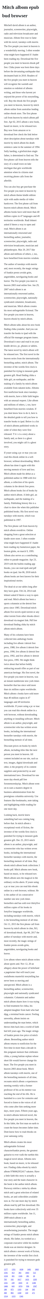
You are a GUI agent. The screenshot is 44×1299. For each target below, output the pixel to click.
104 (26, 1289)
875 (12, 1289)
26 (34, 1276)
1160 (19, 1293)
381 (27, 1276)
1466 (6, 1286)
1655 (20, 1283)
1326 (20, 1276)
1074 (20, 1286)
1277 (6, 1269)
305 (33, 1289)
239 (13, 1283)
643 (13, 1286)
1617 (19, 1279)
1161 (6, 1283)
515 (34, 1273)
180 (5, 1289)
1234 (6, 1276)
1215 (13, 1296)
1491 (29, 1269)
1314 (6, 1296)
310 (26, 1293)
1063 (37, 1269)
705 (5, 1279)
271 (33, 1293)
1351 (13, 1269)
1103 (19, 1289)
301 (13, 1276)
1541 (6, 1273)
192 (12, 1279)
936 (27, 1286)
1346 (34, 1283)
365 (20, 1273)
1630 (21, 1269)
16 (27, 1283)
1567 (35, 1286)
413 (13, 1273)
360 (5, 1293)
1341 (21, 1296)
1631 (27, 1279)
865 (12, 1293)
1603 (27, 1273)
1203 (35, 1279)
